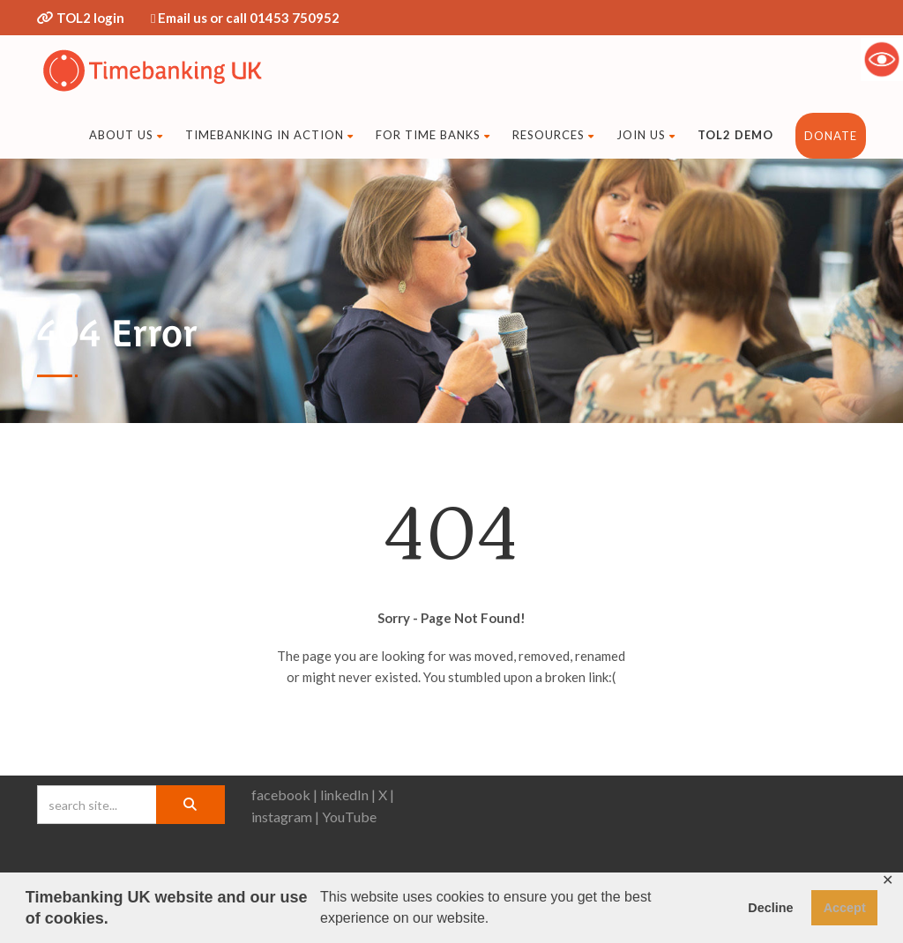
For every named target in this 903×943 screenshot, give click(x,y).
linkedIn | (348, 794)
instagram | (285, 816)
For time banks (433, 135)
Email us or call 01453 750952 (249, 18)
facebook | (284, 794)
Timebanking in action (269, 135)
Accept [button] (845, 908)
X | (386, 794)
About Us (126, 135)
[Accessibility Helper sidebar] (882, 59)
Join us (645, 135)
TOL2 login (90, 18)
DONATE (830, 136)
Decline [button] (770, 908)
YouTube (349, 816)
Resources (553, 135)
